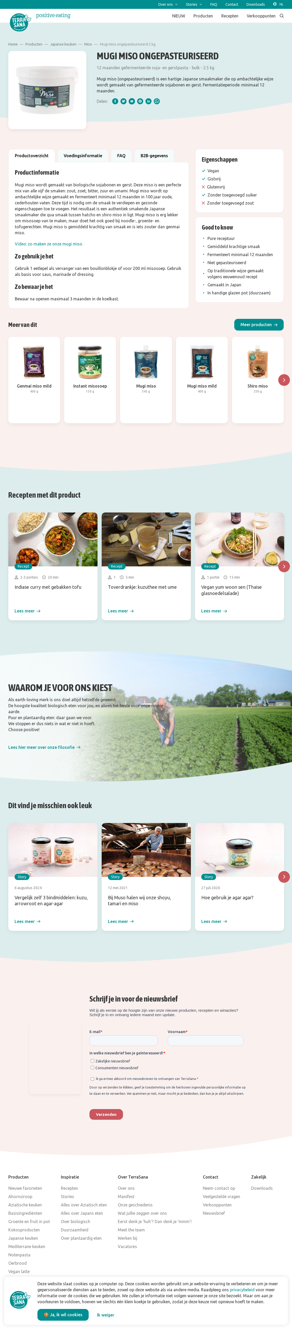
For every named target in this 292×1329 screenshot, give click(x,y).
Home (13, 44)
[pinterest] (140, 101)
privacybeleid (242, 1289)
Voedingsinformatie (83, 155)
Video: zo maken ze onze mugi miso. (49, 244)
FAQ (121, 155)
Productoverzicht (32, 155)
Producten (33, 44)
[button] (259, 325)
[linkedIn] (148, 101)
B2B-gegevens (154, 155)
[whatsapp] (157, 101)
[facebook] (115, 101)
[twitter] (123, 101)
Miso (88, 44)
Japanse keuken (63, 44)
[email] (132, 101)
